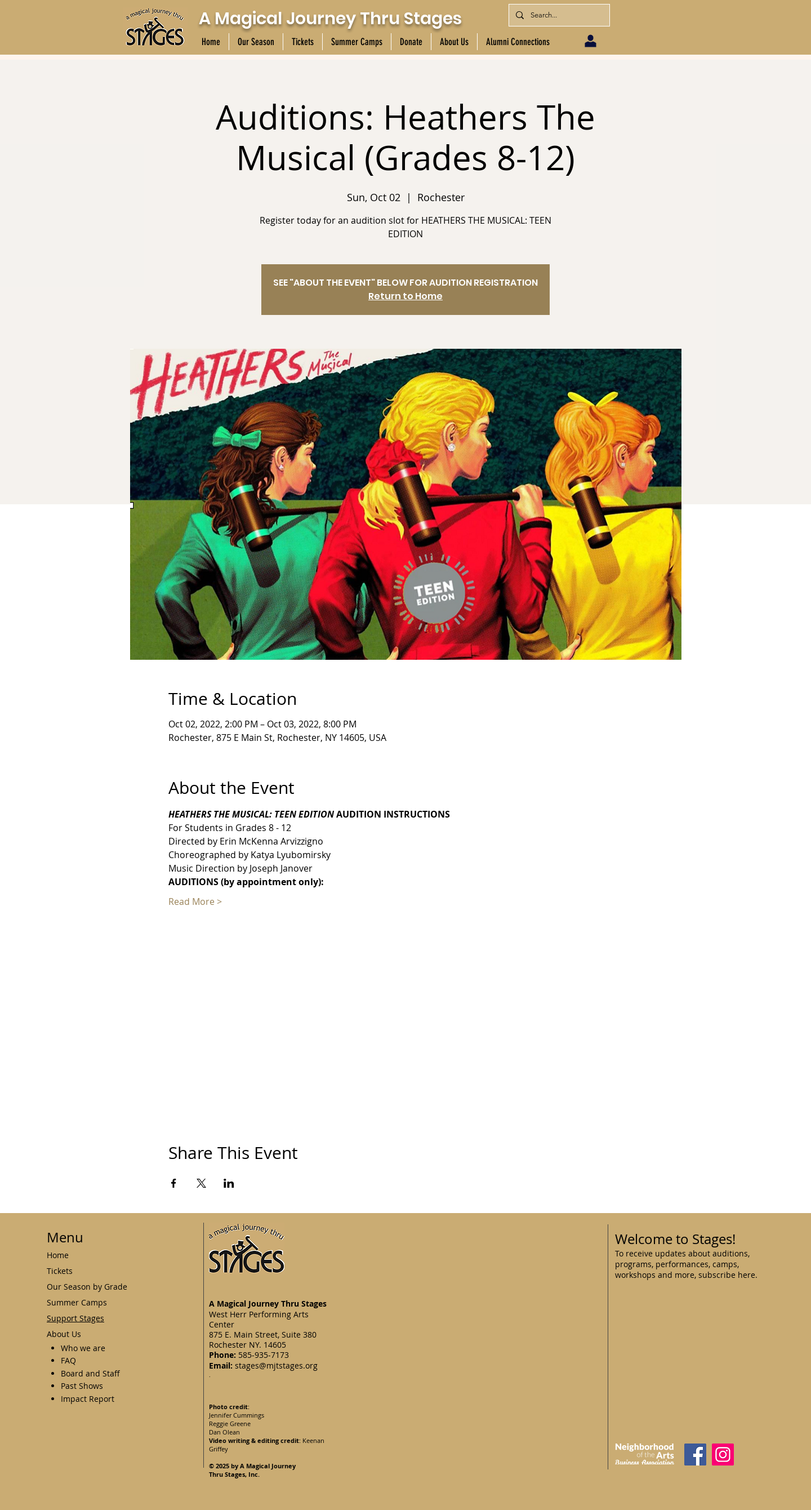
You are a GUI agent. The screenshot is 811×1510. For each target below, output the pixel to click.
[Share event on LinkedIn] (229, 1183)
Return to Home (405, 296)
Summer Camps (77, 1302)
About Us (64, 1334)
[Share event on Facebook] (173, 1183)
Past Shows (82, 1385)
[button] (256, 41)
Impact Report (87, 1398)
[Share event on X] (201, 1183)
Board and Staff (90, 1373)
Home (58, 1255)
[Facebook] (695, 1454)
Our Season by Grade (87, 1286)
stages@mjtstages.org (276, 1365)
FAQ (68, 1360)
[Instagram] (723, 1454)
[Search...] (558, 15)
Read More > (195, 901)
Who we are (83, 1348)
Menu (65, 1237)
